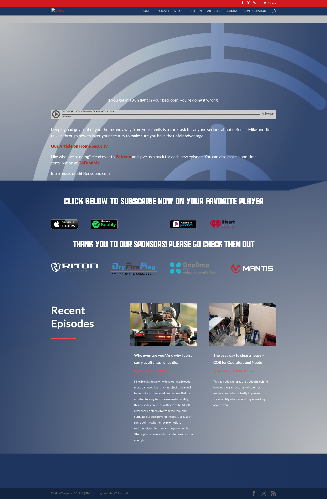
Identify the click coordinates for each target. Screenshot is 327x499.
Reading (231, 11)
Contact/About (256, 11)
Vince (141, 371)
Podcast (162, 11)
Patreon (124, 156)
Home (145, 11)
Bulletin (195, 11)
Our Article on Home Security (79, 146)
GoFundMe (89, 162)
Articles (213, 11)
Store (178, 11)
